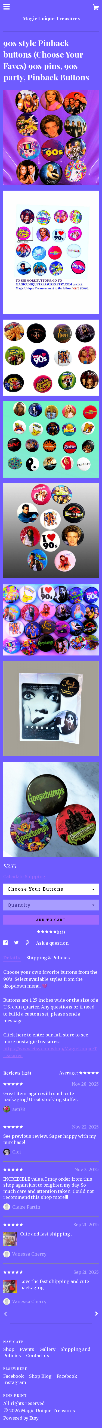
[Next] (96, 1314)
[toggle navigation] (6, 7)
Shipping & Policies (48, 957)
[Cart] (96, 8)
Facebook (14, 1376)
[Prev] (5, 1314)
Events (27, 1349)
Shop (9, 1349)
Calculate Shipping (24, 876)
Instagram (14, 1382)
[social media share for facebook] (6, 943)
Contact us (37, 1355)
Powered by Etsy (21, 1418)
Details (12, 957)
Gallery (48, 1349)
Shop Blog (40, 1376)
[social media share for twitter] (17, 943)
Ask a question (52, 943)
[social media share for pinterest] (28, 943)
